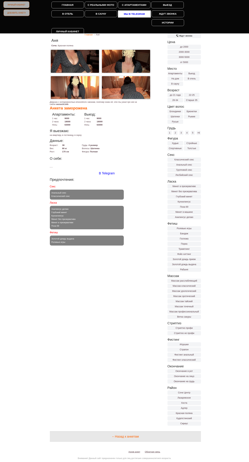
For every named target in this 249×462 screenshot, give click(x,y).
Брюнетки (192, 111)
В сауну (101, 13)
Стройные (191, 143)
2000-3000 (184, 52)
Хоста (184, 403)
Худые (175, 143)
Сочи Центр (184, 392)
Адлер (184, 408)
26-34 (175, 100)
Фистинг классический (184, 360)
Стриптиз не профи (184, 333)
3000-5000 (184, 57)
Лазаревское (184, 397)
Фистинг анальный (184, 354)
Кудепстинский (184, 418)
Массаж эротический (184, 296)
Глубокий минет (184, 196)
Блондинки (175, 111)
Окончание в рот (184, 371)
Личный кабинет (16, 5)
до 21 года (175, 95)
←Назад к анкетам (125, 436)
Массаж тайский (184, 301)
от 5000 (184, 62)
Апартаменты (175, 73)
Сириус (184, 423)
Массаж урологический (184, 291)
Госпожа (184, 238)
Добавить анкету (16, 13)
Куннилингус (184, 201)
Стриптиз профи (184, 328)
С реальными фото (101, 5)
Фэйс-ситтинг (184, 254)
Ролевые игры (184, 228)
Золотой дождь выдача (184, 264)
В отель (67, 13)
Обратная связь (152, 452)
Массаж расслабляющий (184, 280)
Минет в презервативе (184, 186)
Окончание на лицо (184, 376)
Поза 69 (184, 207)
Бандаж (184, 233)
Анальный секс (184, 164)
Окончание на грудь (184, 381)
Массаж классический (184, 286)
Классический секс (184, 159)
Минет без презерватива (184, 191)
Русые (175, 121)
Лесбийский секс (184, 175)
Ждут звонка (168, 13)
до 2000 (184, 46)
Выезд (167, 5)
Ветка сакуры (184, 316)
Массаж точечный (184, 306)
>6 (198, 132)
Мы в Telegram (134, 14)
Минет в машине (184, 212)
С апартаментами (134, 5)
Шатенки (175, 116)
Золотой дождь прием (184, 259)
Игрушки (184, 344)
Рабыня (184, 269)
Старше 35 (191, 100)
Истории (168, 22)
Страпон (184, 349)
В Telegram (107, 173)
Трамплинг (184, 249)
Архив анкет (134, 452)
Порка (184, 243)
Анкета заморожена (68, 108)
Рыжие (191, 116)
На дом (175, 78)
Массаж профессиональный (184, 311)
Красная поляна (184, 413)
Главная (67, 5)
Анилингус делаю (184, 217)
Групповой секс (184, 170)
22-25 (192, 95)
